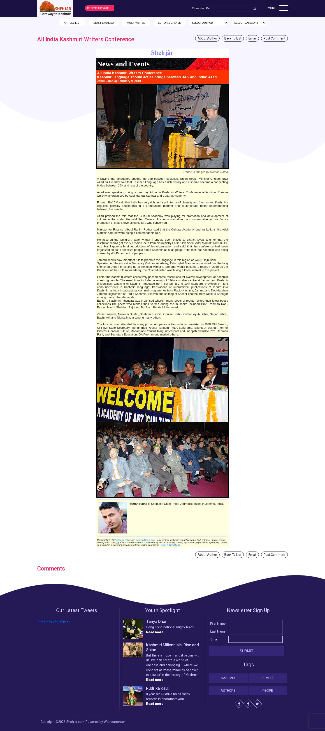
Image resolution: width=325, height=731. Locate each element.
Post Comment (274, 38)
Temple (268, 678)
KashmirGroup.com (145, 540)
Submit (246, 651)
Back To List (232, 38)
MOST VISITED (136, 22)
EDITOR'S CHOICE (169, 22)
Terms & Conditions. (170, 545)
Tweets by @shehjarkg (53, 621)
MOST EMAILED (103, 22)
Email (252, 38)
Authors (228, 690)
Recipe (267, 690)
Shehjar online (123, 540)
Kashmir (228, 678)
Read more (154, 632)
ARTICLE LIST (72, 22)
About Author (207, 38)
